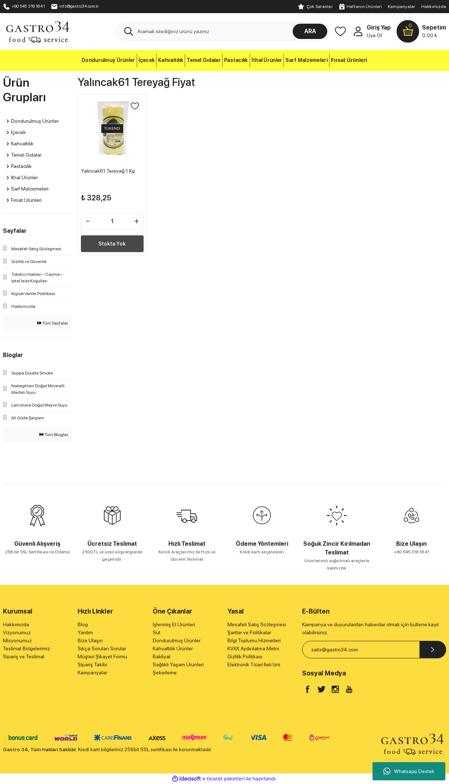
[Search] (222, 31)
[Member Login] (358, 31)
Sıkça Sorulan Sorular (102, 648)
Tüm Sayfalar (52, 323)
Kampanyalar (401, 6)
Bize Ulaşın (90, 640)
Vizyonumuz (17, 632)
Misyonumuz (17, 640)
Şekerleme (165, 672)
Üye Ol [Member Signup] (374, 35)
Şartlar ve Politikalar (249, 632)
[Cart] (421, 31)
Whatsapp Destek (408, 771)
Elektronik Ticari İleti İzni (253, 664)
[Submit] (432, 649)
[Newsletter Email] (374, 649)
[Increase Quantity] (134, 218)
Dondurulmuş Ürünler (176, 640)
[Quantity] (112, 218)
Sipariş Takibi (92, 664)
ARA (310, 31)
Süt (156, 632)
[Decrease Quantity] (91, 218)
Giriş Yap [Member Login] (379, 27)
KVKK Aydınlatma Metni (253, 648)
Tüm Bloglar (53, 434)
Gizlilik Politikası (244, 656)
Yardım (85, 632)
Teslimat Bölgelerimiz (26, 648)
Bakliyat (162, 656)
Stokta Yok (112, 240)
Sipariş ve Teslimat (23, 656)
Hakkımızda (433, 6)
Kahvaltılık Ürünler (173, 648)
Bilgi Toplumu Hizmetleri (254, 640)
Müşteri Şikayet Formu (102, 656)
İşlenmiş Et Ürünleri (174, 624)
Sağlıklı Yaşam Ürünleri (178, 664)
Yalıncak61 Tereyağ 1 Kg (111, 168)
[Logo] (37, 31)
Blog (83, 624)
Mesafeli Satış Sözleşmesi (256, 624)
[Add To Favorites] (132, 109)
